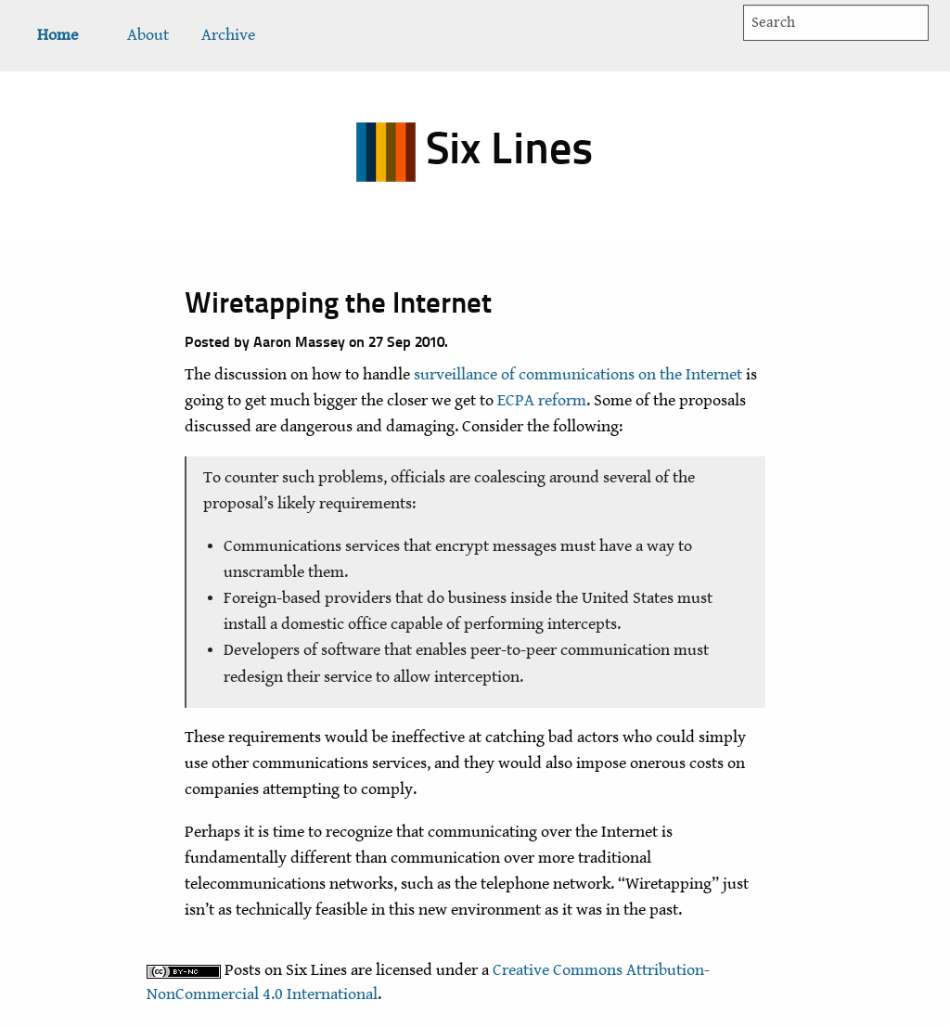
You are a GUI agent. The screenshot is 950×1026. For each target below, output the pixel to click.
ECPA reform (541, 400)
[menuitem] (57, 36)
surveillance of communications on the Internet (578, 375)
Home (57, 35)
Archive (228, 35)
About (148, 35)
